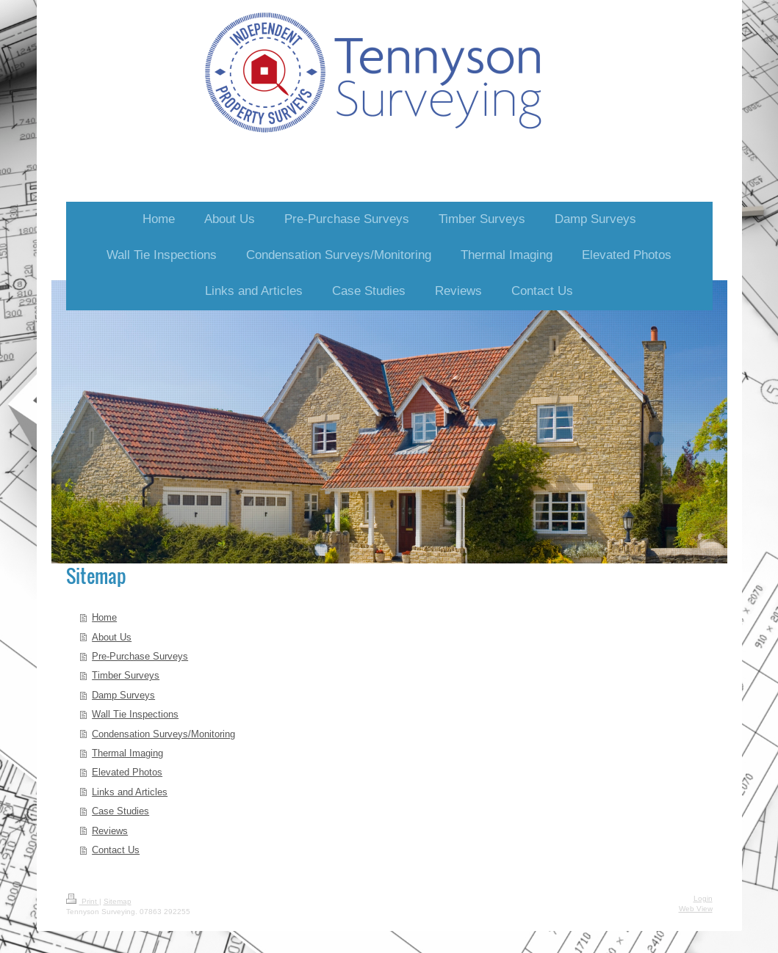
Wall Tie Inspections (135, 714)
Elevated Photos (127, 772)
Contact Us (116, 849)
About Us (112, 637)
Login (703, 898)
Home (104, 617)
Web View (696, 908)
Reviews (110, 830)
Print (82, 901)
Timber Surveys (125, 675)
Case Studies (120, 811)
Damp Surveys (123, 695)
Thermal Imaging (127, 753)
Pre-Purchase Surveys (140, 656)
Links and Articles (130, 791)
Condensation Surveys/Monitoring (163, 734)
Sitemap (118, 901)
